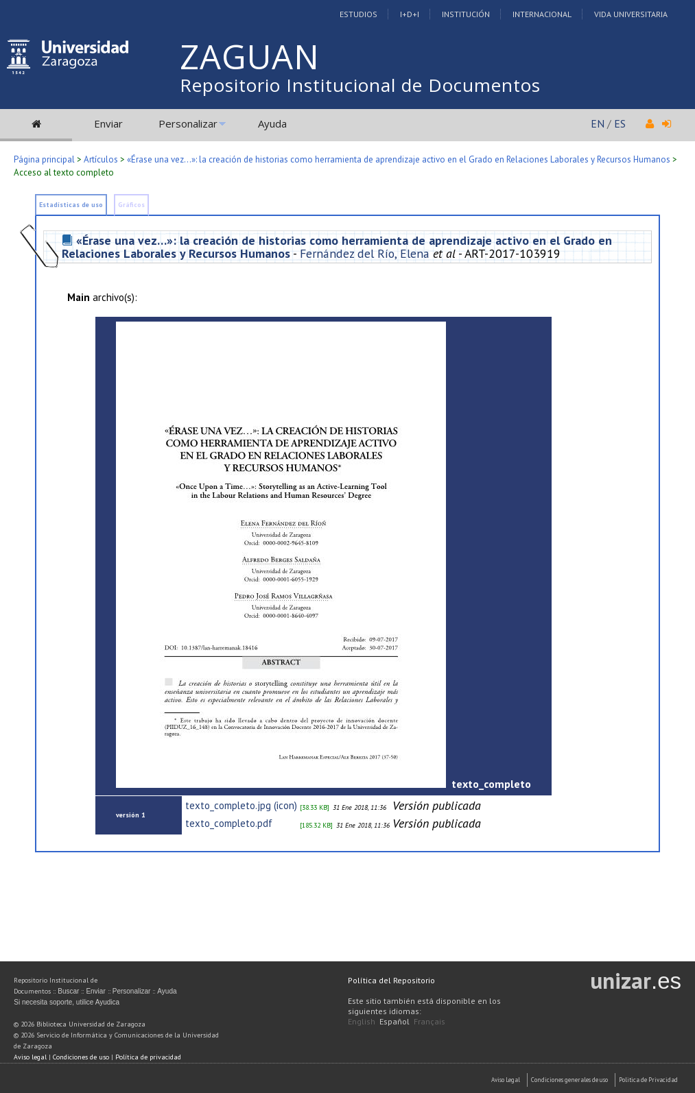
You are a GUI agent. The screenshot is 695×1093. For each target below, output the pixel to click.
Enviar (108, 123)
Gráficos (131, 204)
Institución (466, 14)
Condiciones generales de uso (569, 1079)
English (361, 1021)
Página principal (44, 159)
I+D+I (409, 14)
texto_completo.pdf (228, 823)
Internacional (542, 14)
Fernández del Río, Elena (364, 253)
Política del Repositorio (391, 980)
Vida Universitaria (631, 14)
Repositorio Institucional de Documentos (360, 85)
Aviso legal (30, 1057)
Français (429, 1021)
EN (597, 123)
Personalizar (187, 123)
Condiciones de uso (81, 1057)
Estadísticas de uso (71, 204)
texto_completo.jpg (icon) (241, 805)
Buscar (68, 991)
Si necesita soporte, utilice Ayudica (66, 1002)
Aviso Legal (505, 1079)
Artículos (101, 159)
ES (620, 123)
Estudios (358, 14)
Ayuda (272, 123)
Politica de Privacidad (648, 1079)
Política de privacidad (148, 1057)
